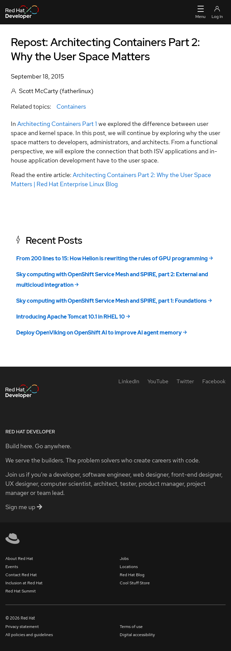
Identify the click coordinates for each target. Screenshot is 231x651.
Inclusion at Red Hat (24, 583)
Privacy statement (22, 626)
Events (11, 566)
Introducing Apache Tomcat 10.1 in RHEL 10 (70, 316)
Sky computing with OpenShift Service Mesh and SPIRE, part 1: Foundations (111, 300)
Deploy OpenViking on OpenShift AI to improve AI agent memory (99, 332)
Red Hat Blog (132, 575)
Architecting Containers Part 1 (57, 124)
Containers (71, 106)
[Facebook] (214, 381)
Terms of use (131, 626)
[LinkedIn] (128, 381)
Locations (129, 566)
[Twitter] (185, 381)
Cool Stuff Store (135, 583)
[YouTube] (157, 381)
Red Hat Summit (20, 591)
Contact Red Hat (21, 575)
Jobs (124, 558)
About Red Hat (19, 558)
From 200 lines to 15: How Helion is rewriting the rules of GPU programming (112, 258)
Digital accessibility (137, 634)
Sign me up (23, 507)
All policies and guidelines (29, 634)
